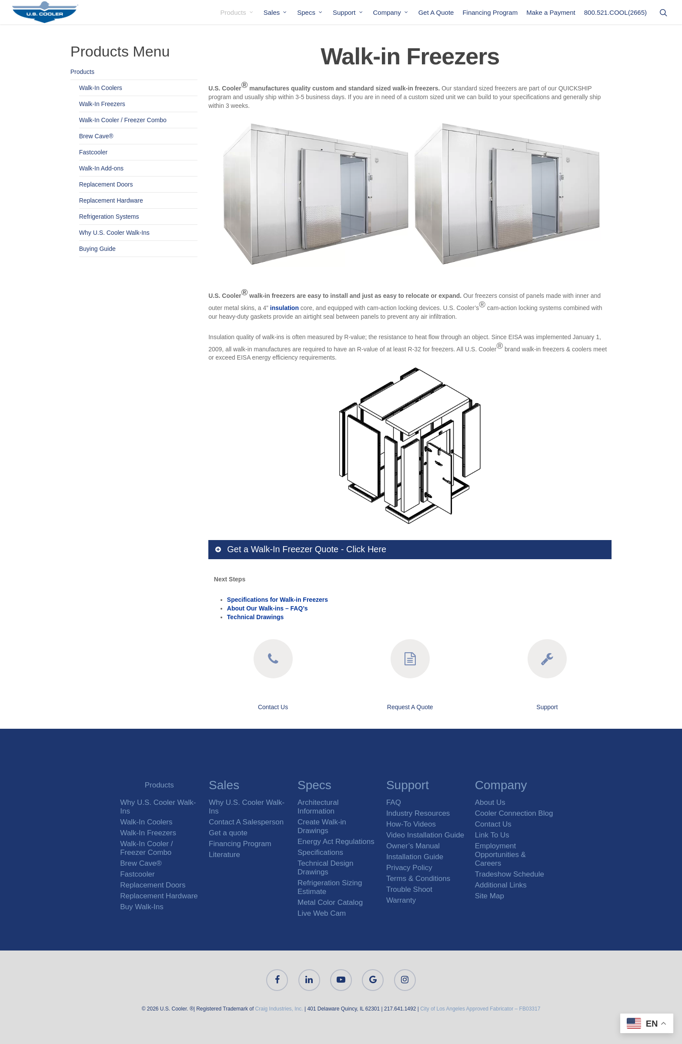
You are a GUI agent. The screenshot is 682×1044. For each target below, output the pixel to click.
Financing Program (490, 12)
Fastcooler (93, 152)
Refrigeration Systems (109, 216)
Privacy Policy (409, 868)
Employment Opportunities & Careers (500, 854)
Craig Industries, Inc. (279, 1009)
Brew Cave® (96, 136)
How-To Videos (411, 824)
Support (348, 12)
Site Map (489, 896)
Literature (224, 855)
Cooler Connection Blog (514, 813)
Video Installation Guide (425, 835)
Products (237, 12)
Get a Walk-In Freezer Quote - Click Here (300, 549)
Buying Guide (97, 248)
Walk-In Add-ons (101, 168)
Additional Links (501, 885)
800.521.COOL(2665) (615, 12)
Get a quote (228, 833)
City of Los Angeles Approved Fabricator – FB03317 (480, 1009)
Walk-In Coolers (100, 87)
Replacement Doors (106, 184)
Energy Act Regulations (336, 841)
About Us (490, 802)
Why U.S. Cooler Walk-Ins (114, 232)
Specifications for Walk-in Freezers (277, 599)
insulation (284, 307)
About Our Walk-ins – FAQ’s (267, 608)
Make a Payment (550, 12)
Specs (310, 12)
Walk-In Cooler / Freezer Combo (123, 120)
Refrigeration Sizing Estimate (330, 887)
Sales (276, 12)
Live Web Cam (322, 913)
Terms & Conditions (418, 878)
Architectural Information (318, 806)
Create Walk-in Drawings (322, 826)
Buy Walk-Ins (142, 907)
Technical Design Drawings (326, 867)
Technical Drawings (255, 617)
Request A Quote (410, 707)
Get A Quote (436, 12)
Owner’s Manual (413, 846)
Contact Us (273, 707)
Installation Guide (414, 857)
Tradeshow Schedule (509, 874)
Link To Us (492, 835)
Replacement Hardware (111, 200)
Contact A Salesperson (246, 822)
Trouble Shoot (409, 889)
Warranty (401, 900)
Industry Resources (418, 813)
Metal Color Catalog (330, 902)
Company (391, 12)
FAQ (393, 802)
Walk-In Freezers (102, 103)
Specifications (320, 852)
